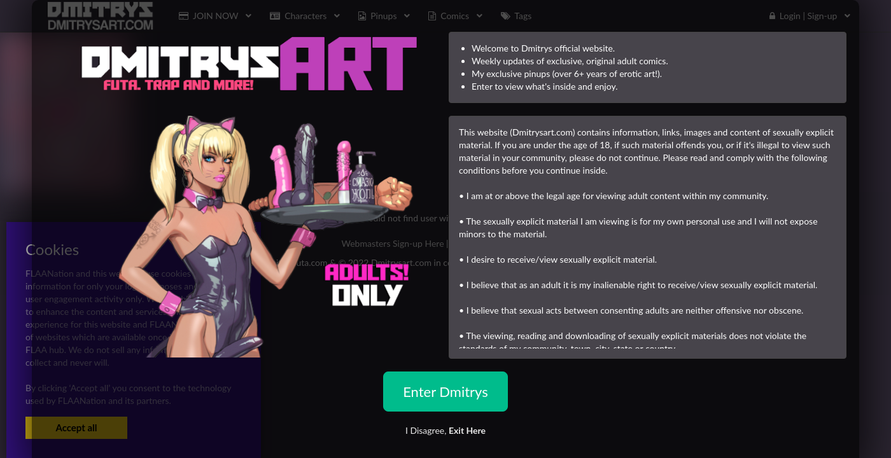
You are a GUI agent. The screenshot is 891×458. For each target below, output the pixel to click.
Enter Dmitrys (445, 391)
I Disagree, (445, 430)
